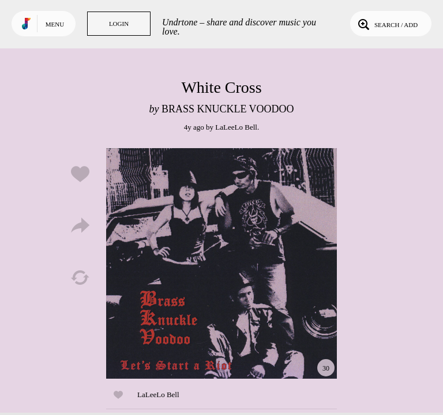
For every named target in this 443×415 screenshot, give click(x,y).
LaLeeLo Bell (236, 127)
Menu (55, 24)
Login (119, 23)
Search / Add (387, 24)
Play (221, 263)
